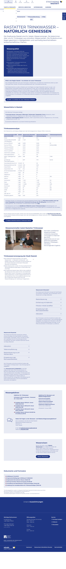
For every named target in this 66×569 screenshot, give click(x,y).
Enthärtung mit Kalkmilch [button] (49, 319)
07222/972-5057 (25, 446)
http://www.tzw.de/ (57, 232)
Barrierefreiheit (58, 564)
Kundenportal (26, 2)
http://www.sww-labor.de (54, 230)
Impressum (29, 564)
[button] (23, 256)
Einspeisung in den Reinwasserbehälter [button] (49, 326)
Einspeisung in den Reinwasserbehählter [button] (17, 375)
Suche (32, 2)
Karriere (48, 7)
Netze (16, 2)
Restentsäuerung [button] (49, 316)
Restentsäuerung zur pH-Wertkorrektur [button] (17, 370)
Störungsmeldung (8, 2)
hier (39, 220)
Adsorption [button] (49, 331)
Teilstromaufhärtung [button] (17, 366)
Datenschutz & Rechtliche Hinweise (43, 564)
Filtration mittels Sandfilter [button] (49, 323)
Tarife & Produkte (10, 7)
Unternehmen (38, 7)
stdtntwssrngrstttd (29, 445)
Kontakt (20, 2)
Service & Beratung (24, 7)
